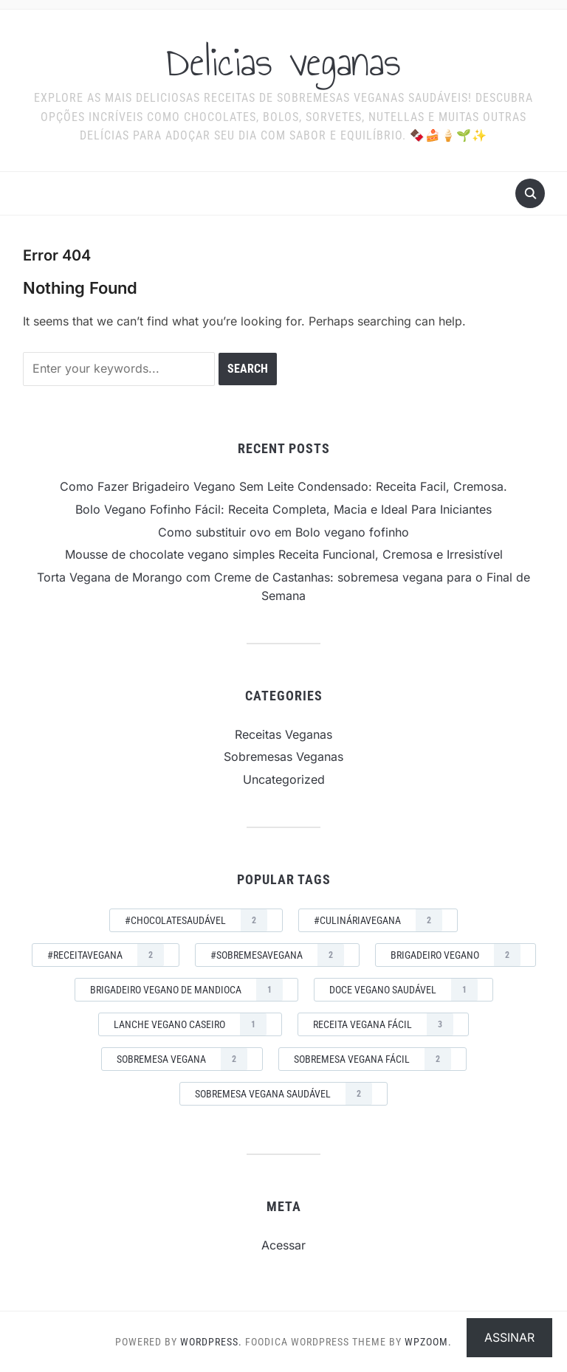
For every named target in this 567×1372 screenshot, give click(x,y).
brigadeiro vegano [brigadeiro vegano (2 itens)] (455, 955)
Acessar (283, 1245)
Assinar (509, 1337)
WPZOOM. (428, 1342)
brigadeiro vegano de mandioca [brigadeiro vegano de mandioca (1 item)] (186, 990)
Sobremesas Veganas (283, 756)
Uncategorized (284, 779)
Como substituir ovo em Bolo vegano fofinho (283, 532)
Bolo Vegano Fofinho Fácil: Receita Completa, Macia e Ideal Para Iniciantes (283, 509)
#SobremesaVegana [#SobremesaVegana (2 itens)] (277, 955)
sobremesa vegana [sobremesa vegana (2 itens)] (182, 1059)
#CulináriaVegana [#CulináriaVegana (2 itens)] (378, 920)
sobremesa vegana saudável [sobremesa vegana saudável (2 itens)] (283, 1094)
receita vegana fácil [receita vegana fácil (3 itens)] (383, 1024)
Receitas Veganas (283, 734)
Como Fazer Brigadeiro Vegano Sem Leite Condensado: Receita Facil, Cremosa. (283, 486)
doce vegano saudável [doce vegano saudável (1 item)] (403, 990)
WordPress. (211, 1342)
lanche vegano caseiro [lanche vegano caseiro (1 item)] (190, 1024)
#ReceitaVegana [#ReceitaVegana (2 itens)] (105, 955)
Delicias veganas (283, 62)
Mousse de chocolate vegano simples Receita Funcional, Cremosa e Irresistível (284, 554)
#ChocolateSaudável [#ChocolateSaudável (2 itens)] (196, 920)
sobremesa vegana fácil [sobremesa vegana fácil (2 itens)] (372, 1059)
